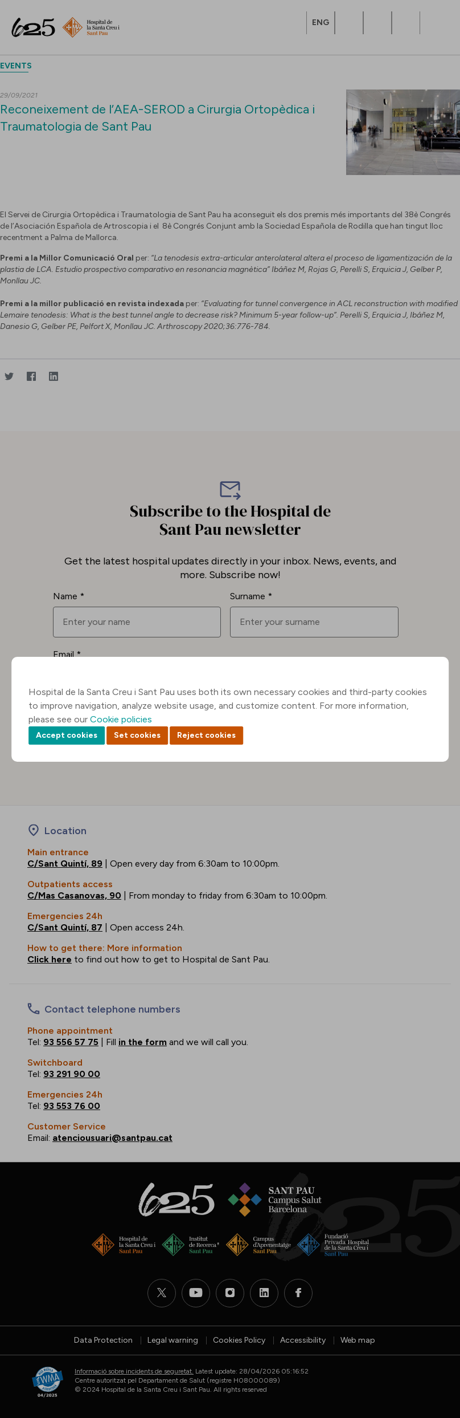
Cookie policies (121, 719)
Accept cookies (66, 735)
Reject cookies (206, 735)
